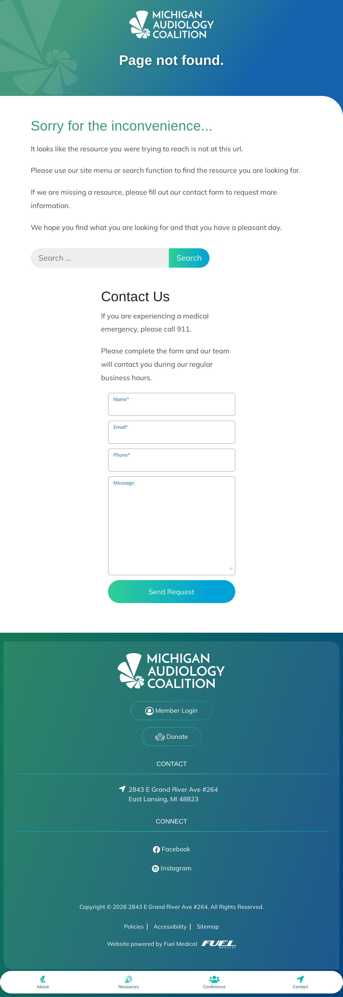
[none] (42, 982)
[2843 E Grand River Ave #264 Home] (171, 24)
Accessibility (170, 926)
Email (120, 427)
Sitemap (208, 926)
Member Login (171, 711)
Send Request (171, 591)
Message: (124, 483)
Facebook (171, 849)
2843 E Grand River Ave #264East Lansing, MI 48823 (173, 794)
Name (121, 399)
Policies (134, 926)
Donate (171, 736)
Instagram (171, 868)
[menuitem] (42, 982)
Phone (121, 455)
